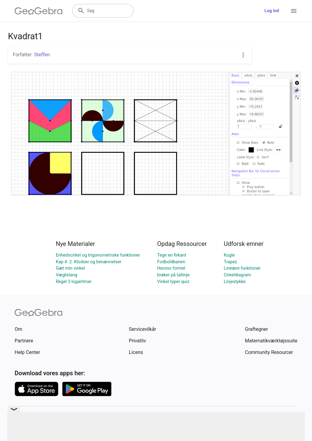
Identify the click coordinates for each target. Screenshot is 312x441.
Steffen (42, 55)
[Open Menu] (293, 11)
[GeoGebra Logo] (38, 11)
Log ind (271, 10)
